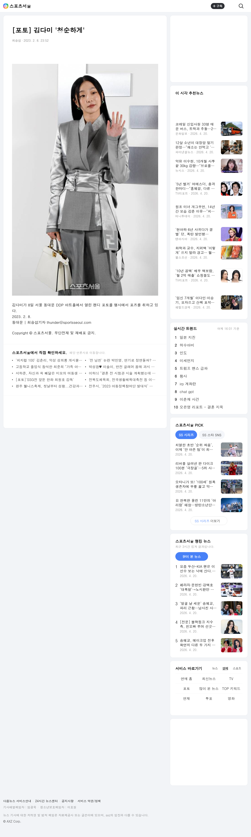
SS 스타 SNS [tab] (211, 435)
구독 (217, 6)
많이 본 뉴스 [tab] (191, 556)
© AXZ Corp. (12, 821)
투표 (208, 698)
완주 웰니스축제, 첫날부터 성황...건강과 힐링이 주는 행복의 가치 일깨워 (49, 386)
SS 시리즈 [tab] (186, 435)
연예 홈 (186, 678)
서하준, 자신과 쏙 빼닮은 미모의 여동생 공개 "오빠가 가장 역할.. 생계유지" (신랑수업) (49, 373)
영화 (231, 698)
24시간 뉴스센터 (46, 801)
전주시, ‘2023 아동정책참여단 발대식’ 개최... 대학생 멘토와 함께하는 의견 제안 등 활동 (122, 386)
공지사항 (68, 801)
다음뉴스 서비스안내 (17, 801)
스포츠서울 (20, 6)
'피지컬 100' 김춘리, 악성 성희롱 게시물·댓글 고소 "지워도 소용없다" (49, 360)
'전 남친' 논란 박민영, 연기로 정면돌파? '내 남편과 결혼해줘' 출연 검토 (122, 360)
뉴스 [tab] (215, 668)
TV (231, 678)
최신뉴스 (209, 678)
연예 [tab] (225, 668)
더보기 (209, 521)
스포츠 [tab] (237, 668)
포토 (186, 688)
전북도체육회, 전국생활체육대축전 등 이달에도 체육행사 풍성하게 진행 (122, 379)
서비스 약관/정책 (89, 801)
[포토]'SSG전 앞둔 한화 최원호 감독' (45, 379)
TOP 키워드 (231, 688)
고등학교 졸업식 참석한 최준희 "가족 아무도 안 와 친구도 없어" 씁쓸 (49, 366)
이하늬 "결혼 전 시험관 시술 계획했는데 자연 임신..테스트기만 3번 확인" (122, 373)
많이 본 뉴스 (209, 688)
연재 (186, 698)
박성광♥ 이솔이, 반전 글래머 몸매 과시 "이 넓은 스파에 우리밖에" (122, 366)
